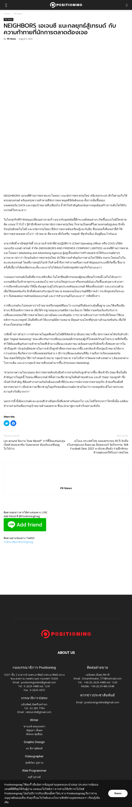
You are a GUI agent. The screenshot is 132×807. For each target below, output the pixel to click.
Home (7, 13)
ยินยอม (117, 793)
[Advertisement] (66, 166)
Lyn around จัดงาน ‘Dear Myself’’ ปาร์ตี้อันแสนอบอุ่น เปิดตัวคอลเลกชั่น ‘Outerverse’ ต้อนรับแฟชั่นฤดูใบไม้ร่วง (34, 444)
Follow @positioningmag (18, 542)
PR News (18, 13)
